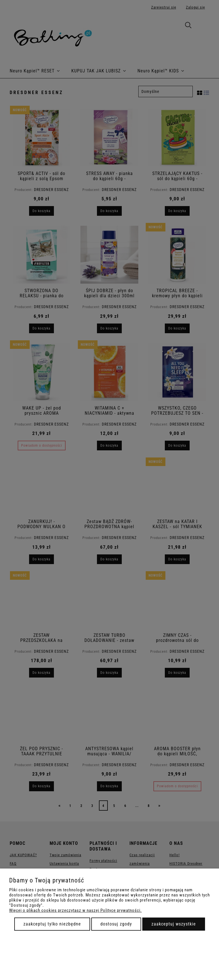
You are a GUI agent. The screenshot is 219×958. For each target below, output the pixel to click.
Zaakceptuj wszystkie (173, 924)
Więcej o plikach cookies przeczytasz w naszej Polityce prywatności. (75, 910)
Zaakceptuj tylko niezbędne (52, 924)
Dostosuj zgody (116, 924)
